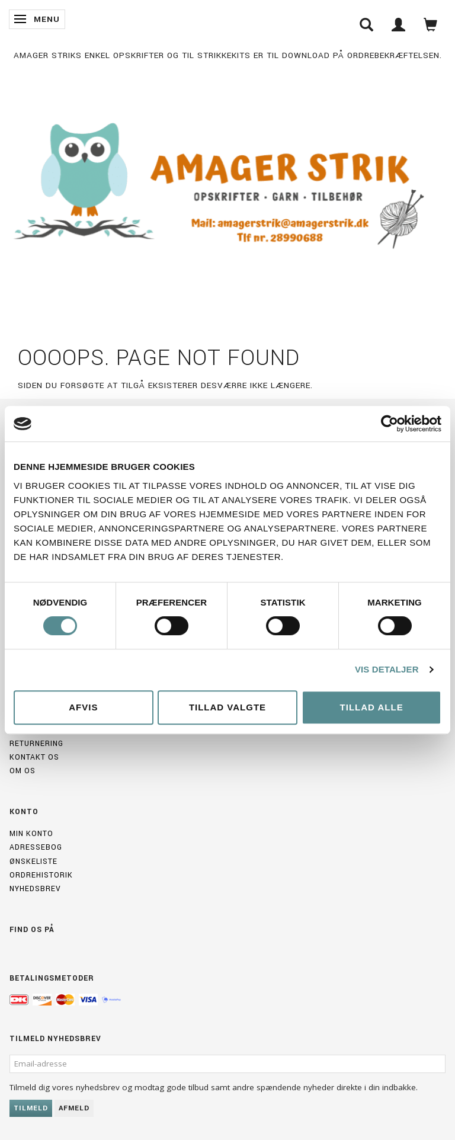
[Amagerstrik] (227, 188)
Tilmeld (31, 1108)
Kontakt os (34, 757)
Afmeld (74, 1108)
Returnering (36, 743)
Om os (22, 771)
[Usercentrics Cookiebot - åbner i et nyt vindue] (389, 424)
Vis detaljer (387, 669)
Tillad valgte (227, 707)
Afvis (83, 707)
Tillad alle (371, 707)
